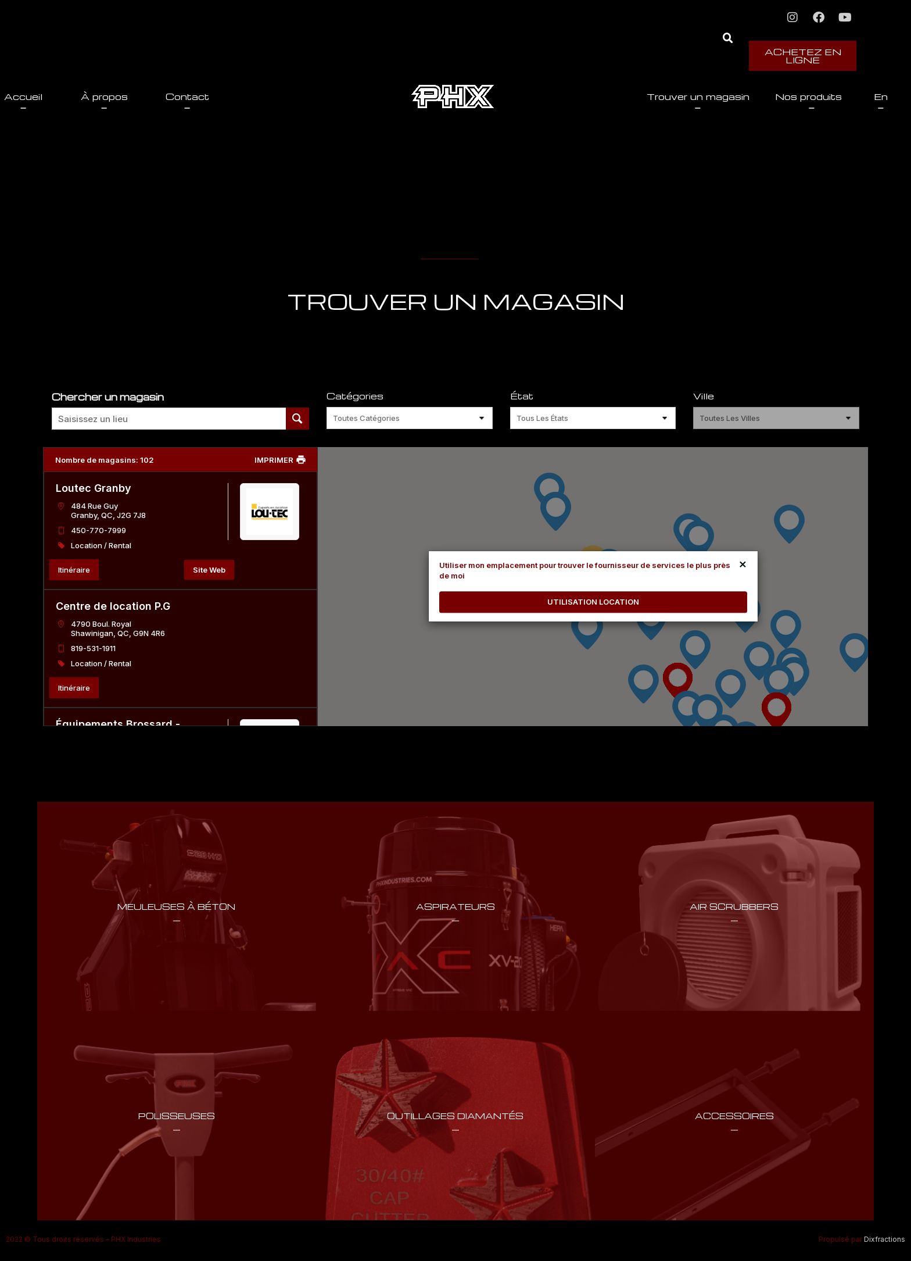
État (521, 396)
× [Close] (742, 563)
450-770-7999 (98, 530)
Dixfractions (884, 1239)
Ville (703, 396)
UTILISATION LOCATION (593, 601)
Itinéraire (74, 569)
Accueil (106, 96)
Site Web (209, 569)
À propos (186, 96)
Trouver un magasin (615, 96)
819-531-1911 (93, 648)
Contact (270, 96)
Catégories (355, 396)
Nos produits (729, 96)
